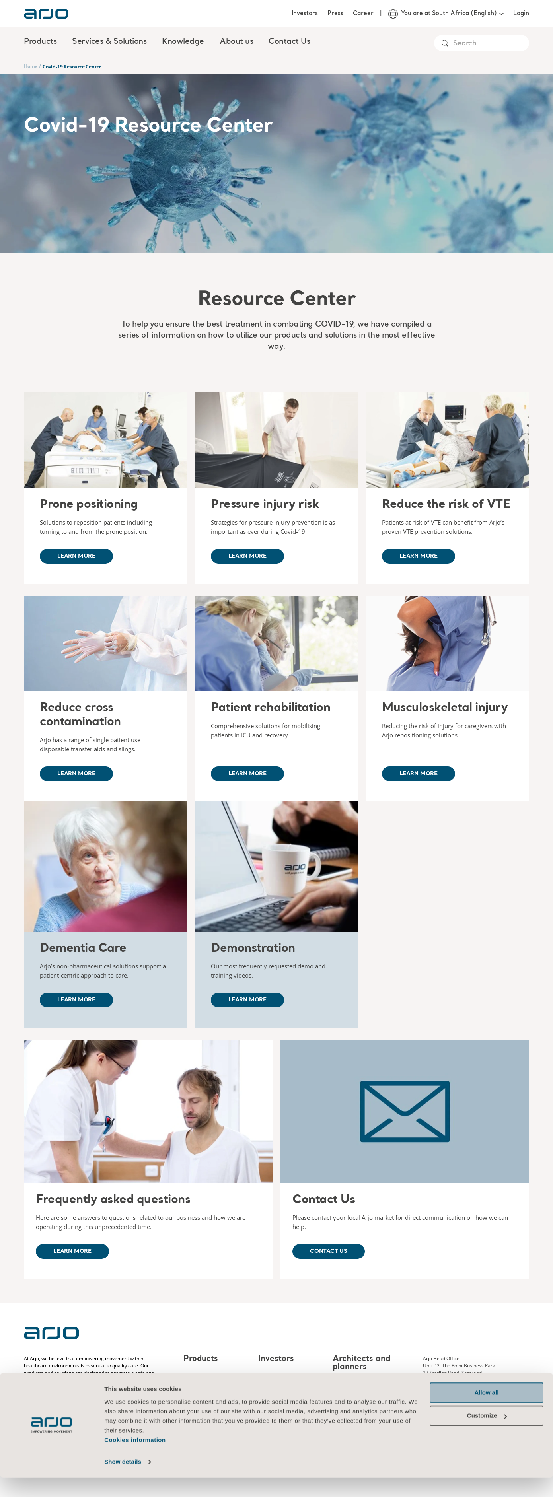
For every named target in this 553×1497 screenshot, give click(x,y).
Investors (305, 13)
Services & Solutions (204, 1381)
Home (30, 66)
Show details (122, 1481)
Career (363, 13)
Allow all (487, 1412)
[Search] (490, 43)
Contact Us (289, 42)
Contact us (328, 1251)
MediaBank (355, 1385)
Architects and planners (361, 1363)
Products (200, 1359)
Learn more (76, 556)
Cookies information (135, 1459)
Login (521, 13)
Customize (487, 1435)
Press (335, 13)
